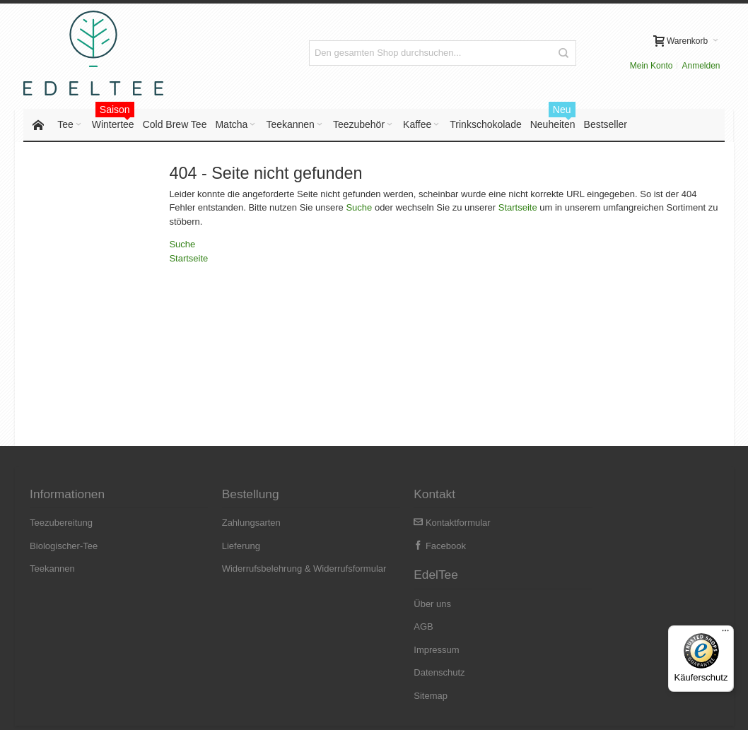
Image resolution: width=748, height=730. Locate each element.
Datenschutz (581, 592)
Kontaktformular (419, 523)
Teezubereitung (61, 523)
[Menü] (725, 633)
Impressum (579, 569)
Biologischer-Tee (64, 546)
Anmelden (621, 53)
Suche (359, 209)
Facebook (407, 546)
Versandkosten (167, 709)
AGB (565, 546)
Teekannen (53, 569)
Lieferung (225, 546)
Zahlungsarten (235, 523)
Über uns (575, 523)
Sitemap (573, 615)
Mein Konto (571, 53)
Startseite (517, 209)
